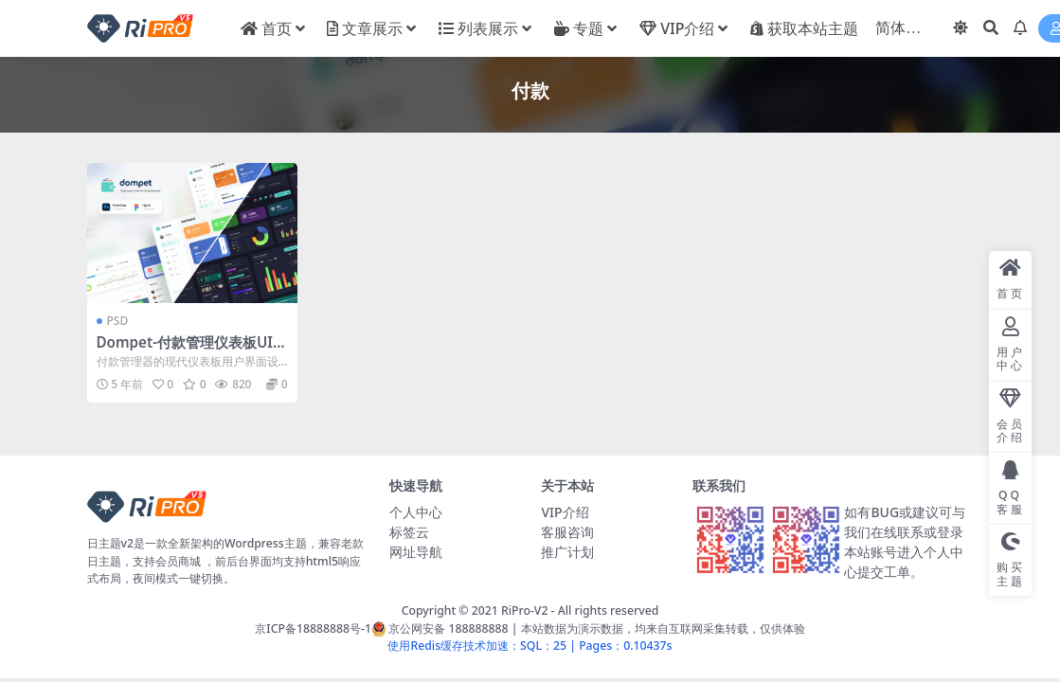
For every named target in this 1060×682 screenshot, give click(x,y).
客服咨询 (567, 532)
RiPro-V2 (524, 610)
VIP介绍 (564, 512)
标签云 (409, 532)
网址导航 (415, 552)
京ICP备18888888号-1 (313, 628)
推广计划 (567, 552)
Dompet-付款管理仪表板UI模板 (192, 350)
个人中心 (415, 512)
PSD (118, 321)
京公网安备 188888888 (440, 628)
